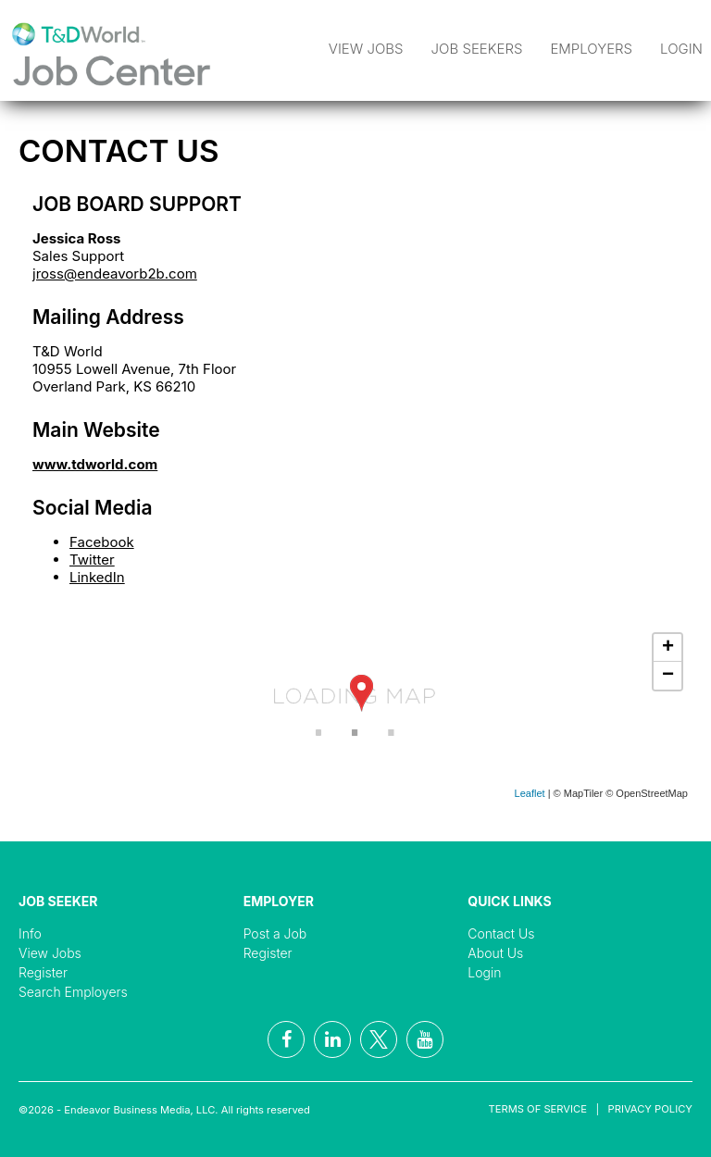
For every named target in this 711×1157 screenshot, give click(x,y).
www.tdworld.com (94, 464)
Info (30, 933)
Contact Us (501, 933)
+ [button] (668, 648)
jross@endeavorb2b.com (114, 273)
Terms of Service (538, 1108)
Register (43, 972)
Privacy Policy (650, 1108)
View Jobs (366, 48)
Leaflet (530, 793)
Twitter (92, 559)
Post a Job (275, 933)
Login (681, 48)
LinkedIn (97, 577)
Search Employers (73, 992)
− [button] (668, 676)
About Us (495, 953)
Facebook (101, 542)
